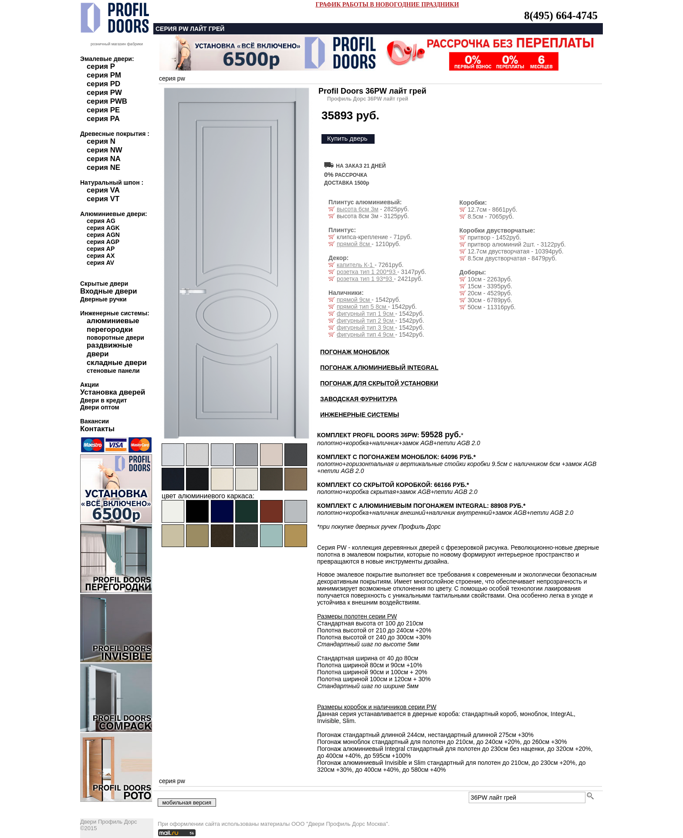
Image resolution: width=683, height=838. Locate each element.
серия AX (101, 255)
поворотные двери (115, 337)
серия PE (103, 110)
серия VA (103, 190)
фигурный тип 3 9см (366, 327)
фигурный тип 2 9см (366, 320)
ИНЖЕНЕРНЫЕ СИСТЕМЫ (359, 414)
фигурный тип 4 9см (366, 334)
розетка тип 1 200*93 (367, 271)
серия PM (104, 75)
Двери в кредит (103, 400)
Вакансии (94, 421)
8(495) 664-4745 (561, 15)
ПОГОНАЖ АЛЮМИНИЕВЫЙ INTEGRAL (379, 367)
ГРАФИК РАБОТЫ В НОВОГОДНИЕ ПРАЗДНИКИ (387, 4)
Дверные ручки (103, 299)
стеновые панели (113, 370)
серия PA (103, 119)
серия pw (172, 78)
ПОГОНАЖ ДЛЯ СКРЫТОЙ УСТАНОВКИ (379, 383)
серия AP (101, 248)
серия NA (104, 159)
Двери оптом (99, 407)
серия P (101, 66)
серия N (101, 141)
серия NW (104, 150)
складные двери (117, 362)
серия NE (103, 167)
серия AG (101, 220)
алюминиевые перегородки (113, 325)
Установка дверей (112, 392)
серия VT (103, 199)
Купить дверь (347, 138)
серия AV (100, 262)
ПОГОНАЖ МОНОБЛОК (354, 351)
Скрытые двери (104, 283)
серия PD (103, 84)
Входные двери (108, 291)
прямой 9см (354, 299)
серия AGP (103, 241)
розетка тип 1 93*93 (365, 278)
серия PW (104, 92)
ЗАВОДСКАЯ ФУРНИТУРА (358, 398)
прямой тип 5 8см (362, 306)
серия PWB (107, 101)
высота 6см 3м (358, 209)
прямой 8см (354, 243)
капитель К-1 (356, 264)
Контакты (97, 429)
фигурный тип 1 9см (366, 313)
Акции (89, 384)
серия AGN (103, 234)
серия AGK (103, 227)
